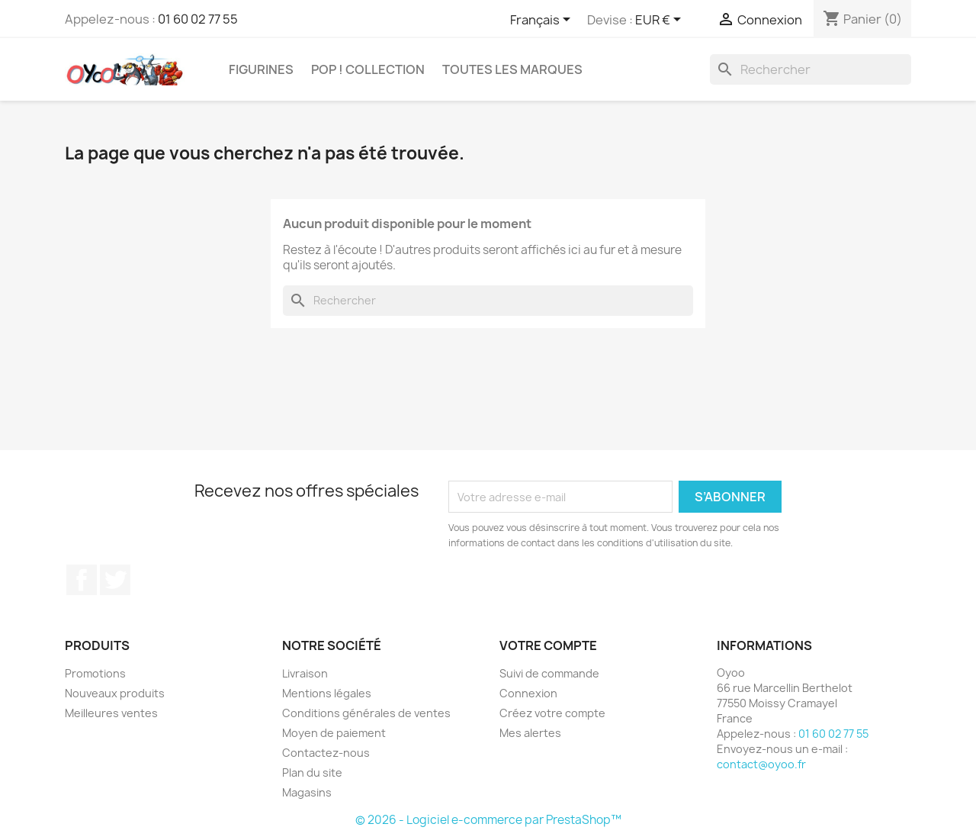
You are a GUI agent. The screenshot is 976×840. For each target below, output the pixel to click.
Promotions (95, 673)
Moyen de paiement (334, 733)
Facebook (81, 580)
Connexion (528, 693)
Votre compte (548, 645)
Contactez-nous (326, 752)
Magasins (307, 792)
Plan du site (312, 772)
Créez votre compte (552, 713)
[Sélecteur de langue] (543, 20)
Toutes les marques (512, 69)
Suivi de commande (549, 673)
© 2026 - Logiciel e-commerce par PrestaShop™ (488, 820)
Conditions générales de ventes (366, 713)
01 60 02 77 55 (198, 19)
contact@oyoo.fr (761, 764)
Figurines (261, 69)
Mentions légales (326, 693)
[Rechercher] (810, 69)
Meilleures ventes (111, 713)
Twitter (115, 580)
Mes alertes (530, 733)
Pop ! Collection (368, 69)
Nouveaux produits (115, 693)
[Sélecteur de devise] (660, 20)
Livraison (305, 673)
